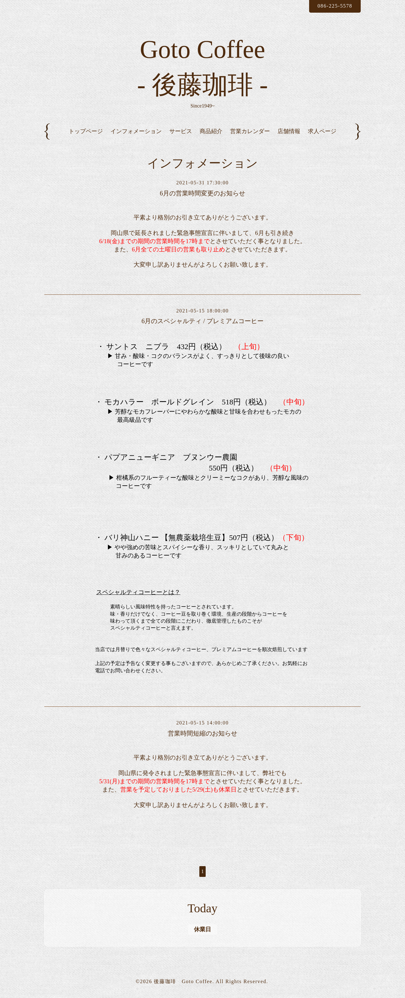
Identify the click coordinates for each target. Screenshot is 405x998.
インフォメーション (136, 131)
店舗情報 (288, 131)
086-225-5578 (334, 6)
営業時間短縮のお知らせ (202, 733)
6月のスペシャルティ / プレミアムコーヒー (202, 320)
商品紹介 (211, 131)
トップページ (86, 131)
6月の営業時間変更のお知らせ (202, 193)
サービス (180, 131)
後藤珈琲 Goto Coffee (183, 981)
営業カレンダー (250, 131)
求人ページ (322, 131)
